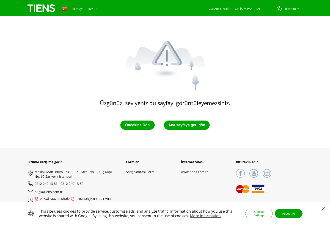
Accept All (289, 213)
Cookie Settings (258, 213)
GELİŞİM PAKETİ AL (248, 9)
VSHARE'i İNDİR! (220, 9)
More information (205, 215)
